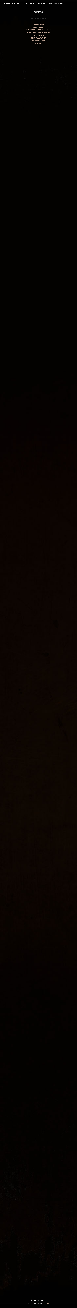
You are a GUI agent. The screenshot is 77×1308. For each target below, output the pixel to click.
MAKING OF (38, 27)
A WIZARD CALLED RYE (38, 690)
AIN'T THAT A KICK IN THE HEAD (38, 235)
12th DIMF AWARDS (38, 747)
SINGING (38, 43)
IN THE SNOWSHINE (39, 576)
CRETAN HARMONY (38, 803)
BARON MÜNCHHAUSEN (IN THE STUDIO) (38, 1133)
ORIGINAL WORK (38, 38)
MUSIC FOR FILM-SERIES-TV (38, 30)
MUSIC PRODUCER (38, 35)
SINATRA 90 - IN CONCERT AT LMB (38, 1187)
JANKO (38, 65)
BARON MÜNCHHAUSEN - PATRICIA (39, 1021)
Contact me (45, 1303)
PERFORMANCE (38, 40)
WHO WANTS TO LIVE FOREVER (38, 406)
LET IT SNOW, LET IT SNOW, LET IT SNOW (38, 519)
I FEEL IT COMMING (38, 462)
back (3, 52)
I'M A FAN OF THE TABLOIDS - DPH (38, 860)
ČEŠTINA (58, 3)
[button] (51, 3)
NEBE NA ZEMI (38, 349)
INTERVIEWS (38, 24)
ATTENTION (38, 292)
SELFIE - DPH (38, 914)
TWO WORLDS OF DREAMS (38, 633)
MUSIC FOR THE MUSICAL (38, 32)
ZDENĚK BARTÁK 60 (38, 968)
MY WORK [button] (42, 3)
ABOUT (33, 3)
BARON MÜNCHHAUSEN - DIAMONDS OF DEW (38, 1077)
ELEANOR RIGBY (38, 178)
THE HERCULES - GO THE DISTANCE (38, 1240)
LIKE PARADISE (38, 121)
